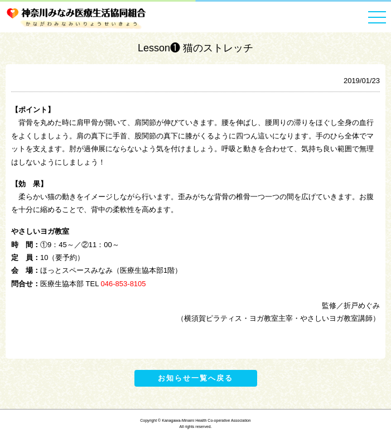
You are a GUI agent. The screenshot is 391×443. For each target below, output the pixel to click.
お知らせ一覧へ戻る (195, 378)
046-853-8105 (123, 284)
